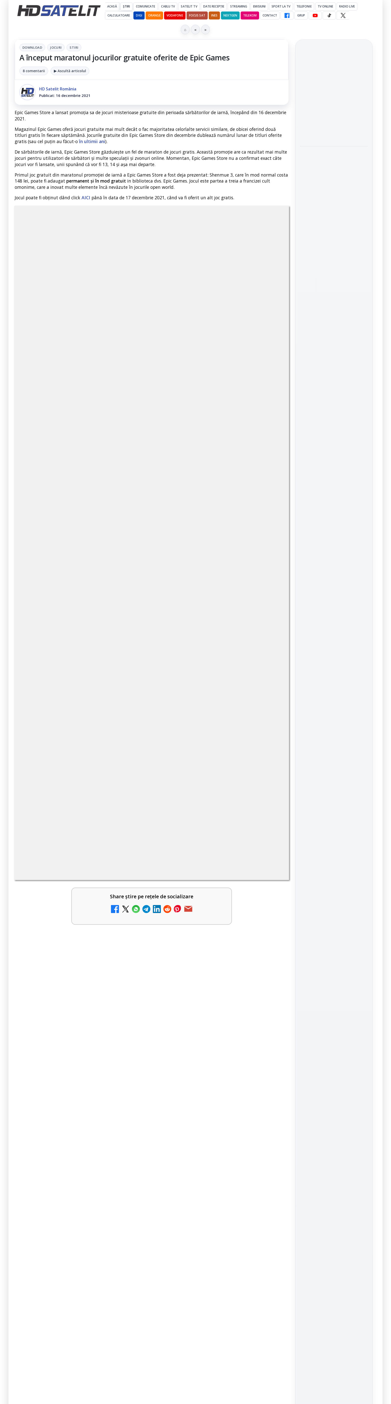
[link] (82, 939)
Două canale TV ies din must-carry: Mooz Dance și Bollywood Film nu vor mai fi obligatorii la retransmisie (69, 1040)
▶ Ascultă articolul (70, 70)
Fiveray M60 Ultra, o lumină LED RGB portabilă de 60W (328, 91)
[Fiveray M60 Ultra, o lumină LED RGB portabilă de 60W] (334, 122)
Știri (126, 6)
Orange (154, 15)
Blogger (235, 1207)
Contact (270, 15)
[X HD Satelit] (343, 15)
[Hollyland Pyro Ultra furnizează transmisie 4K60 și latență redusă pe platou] (334, 193)
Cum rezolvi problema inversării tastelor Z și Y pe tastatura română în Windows (208, 1036)
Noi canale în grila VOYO (66, 1091)
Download (32, 47)
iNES (214, 15)
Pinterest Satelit (334, 694)
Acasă (112, 6)
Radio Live (347, 6)
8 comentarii (34, 70)
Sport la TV (281, 6)
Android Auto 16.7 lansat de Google (70, 978)
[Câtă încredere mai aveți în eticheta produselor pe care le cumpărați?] (128, 1164)
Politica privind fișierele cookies (334, 836)
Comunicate (145, 6)
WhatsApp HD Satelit (334, 637)
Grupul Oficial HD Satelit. (115, 784)
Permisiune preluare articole (334, 820)
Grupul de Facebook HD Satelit (333, 620)
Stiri (74, 47)
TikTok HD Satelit (334, 666)
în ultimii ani (92, 141)
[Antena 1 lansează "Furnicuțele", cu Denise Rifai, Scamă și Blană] (267, 989)
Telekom (250, 15)
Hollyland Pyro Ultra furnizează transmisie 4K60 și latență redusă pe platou (334, 160)
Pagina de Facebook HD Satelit (334, 600)
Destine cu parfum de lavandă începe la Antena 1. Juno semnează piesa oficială (209, 1101)
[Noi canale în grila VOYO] (128, 1106)
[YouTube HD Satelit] (315, 15)
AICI (86, 198)
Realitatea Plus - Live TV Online (205, 1153)
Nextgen (230, 15)
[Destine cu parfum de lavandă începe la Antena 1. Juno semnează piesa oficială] (267, 1106)
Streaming (238, 6)
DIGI (139, 15)
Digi (306, 760)
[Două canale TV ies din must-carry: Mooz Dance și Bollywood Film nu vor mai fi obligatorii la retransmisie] (128, 1041)
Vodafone (175, 15)
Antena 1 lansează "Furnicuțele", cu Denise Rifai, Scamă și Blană (204, 981)
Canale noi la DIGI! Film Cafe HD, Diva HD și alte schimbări (65, 929)
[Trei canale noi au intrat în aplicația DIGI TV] (267, 937)
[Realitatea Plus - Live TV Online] (267, 1164)
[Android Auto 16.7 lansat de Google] (128, 989)
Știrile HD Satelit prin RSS (334, 710)
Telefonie (304, 6)
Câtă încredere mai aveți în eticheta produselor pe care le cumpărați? (71, 1156)
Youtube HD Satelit (334, 651)
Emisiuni (259, 6)
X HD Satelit (334, 680)
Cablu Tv (168, 6)
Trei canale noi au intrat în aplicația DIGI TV (208, 926)
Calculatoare (118, 15)
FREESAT (325, 760)
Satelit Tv (189, 6)
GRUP (301, 15)
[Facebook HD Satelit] (287, 15)
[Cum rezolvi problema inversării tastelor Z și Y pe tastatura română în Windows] (267, 1041)
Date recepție (213, 6)
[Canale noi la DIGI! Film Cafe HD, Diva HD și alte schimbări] (128, 937)
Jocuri (56, 47)
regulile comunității (96, 777)
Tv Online (325, 6)
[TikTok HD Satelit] (329, 15)
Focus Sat (197, 15)
